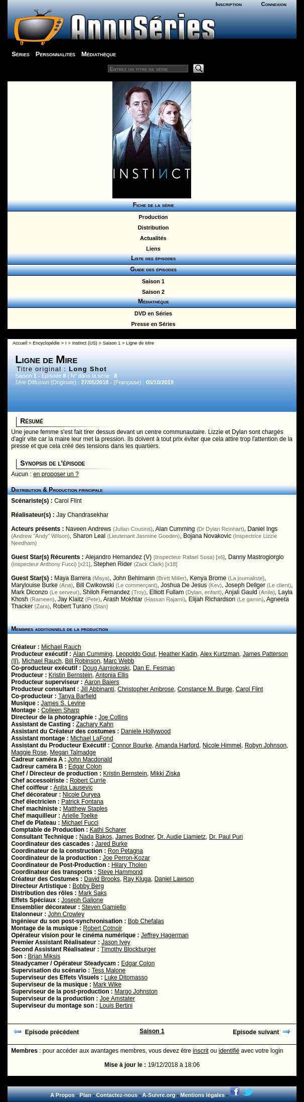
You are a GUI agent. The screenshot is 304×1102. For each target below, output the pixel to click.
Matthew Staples (85, 808)
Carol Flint (68, 500)
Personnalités (55, 54)
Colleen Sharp (60, 710)
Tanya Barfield (77, 696)
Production (151, 217)
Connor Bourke (131, 745)
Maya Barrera (72, 578)
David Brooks (102, 879)
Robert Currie (88, 780)
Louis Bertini (115, 1005)
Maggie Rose (29, 752)
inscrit (200, 1050)
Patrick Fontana (82, 801)
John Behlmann (134, 578)
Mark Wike (107, 984)
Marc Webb (118, 661)
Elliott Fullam (166, 592)
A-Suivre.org (158, 1095)
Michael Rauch (61, 646)
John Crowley (66, 914)
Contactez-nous (117, 1095)
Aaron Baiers (101, 682)
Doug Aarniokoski (106, 668)
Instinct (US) (84, 343)
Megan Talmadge (73, 752)
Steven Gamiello (104, 907)
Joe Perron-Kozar (126, 857)
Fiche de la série (151, 204)
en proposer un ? (56, 474)
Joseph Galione (82, 900)
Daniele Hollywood (146, 731)
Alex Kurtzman (219, 653)
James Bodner (134, 836)
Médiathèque (98, 54)
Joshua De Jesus (184, 585)
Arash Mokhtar (122, 599)
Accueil (20, 343)
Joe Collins (113, 717)
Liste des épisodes (152, 258)
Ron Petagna (125, 850)
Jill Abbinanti (97, 689)
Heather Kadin (178, 653)
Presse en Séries (151, 324)
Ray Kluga (137, 879)
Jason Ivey (115, 942)
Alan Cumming (175, 528)
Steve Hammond (120, 871)
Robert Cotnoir (102, 928)
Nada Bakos (95, 836)
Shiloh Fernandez (106, 592)
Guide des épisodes (152, 269)
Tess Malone (108, 970)
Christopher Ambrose (145, 689)
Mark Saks (92, 893)
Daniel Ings (262, 528)
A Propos (62, 1095)
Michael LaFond (91, 738)
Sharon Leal (89, 535)
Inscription (229, 4)
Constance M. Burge (205, 689)
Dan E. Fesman (154, 668)
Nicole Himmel (222, 745)
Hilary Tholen (128, 864)
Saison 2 (152, 292)
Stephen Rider (113, 564)
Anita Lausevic (73, 787)
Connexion (274, 4)
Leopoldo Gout (136, 653)
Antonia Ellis (111, 675)
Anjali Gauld (241, 592)
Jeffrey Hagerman (165, 935)
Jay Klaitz (70, 599)
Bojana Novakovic (207, 535)
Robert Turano (72, 606)
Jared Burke (111, 843)
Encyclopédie (46, 343)
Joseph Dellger (245, 585)
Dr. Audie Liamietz (181, 836)
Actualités (151, 238)
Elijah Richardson (212, 599)
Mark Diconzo (29, 592)
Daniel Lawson (174, 879)
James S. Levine (63, 703)
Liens (152, 249)
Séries (21, 54)
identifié (229, 1050)
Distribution (152, 228)
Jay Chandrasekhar (82, 514)
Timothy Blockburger (128, 949)
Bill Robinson (82, 661)
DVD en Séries (151, 313)
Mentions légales (202, 1095)
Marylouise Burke (34, 585)
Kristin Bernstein (70, 675)
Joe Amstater (117, 998)
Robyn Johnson (265, 745)
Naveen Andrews (88, 528)
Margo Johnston (136, 991)
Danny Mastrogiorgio (256, 557)
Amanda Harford (177, 745)
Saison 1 (152, 281)
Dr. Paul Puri (226, 836)
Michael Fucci (80, 822)
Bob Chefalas (146, 921)
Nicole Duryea (81, 794)
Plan (85, 1095)
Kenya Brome (208, 578)
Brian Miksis (44, 956)
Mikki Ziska (165, 773)
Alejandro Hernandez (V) (118, 557)
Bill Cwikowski (95, 585)
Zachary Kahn (95, 724)
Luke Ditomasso (125, 977)
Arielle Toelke (80, 815)
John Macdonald (90, 759)
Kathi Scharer (108, 829)
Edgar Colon (85, 766)
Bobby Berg (88, 886)
